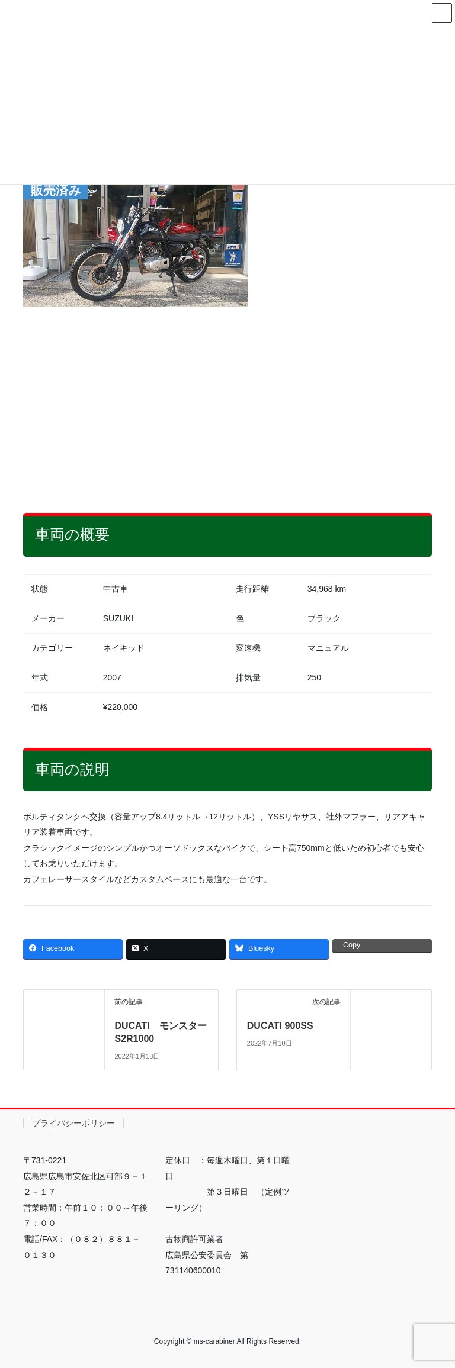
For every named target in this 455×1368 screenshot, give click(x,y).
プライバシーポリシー (73, 1123)
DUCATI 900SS (280, 1026)
